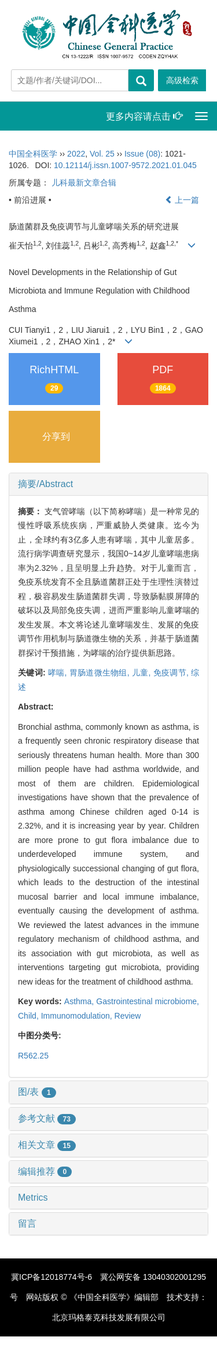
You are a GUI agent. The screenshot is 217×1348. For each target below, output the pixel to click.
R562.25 (33, 1055)
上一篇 (182, 200)
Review (128, 1015)
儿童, (142, 672)
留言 (27, 1223)
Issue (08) (142, 153)
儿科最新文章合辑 (84, 182)
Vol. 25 (102, 153)
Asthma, (80, 1001)
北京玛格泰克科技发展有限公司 (108, 1317)
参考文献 (47, 1118)
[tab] (108, 484)
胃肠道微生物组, (100, 672)
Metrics (33, 1197)
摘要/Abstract (45, 484)
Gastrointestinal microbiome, (147, 1001)
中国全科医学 (33, 153)
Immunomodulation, (78, 1015)
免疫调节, (172, 672)
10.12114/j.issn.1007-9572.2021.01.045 (125, 165)
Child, (29, 1015)
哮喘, (58, 672)
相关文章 (47, 1145)
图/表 (37, 1092)
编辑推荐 (45, 1171)
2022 (76, 153)
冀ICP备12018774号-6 (51, 1277)
